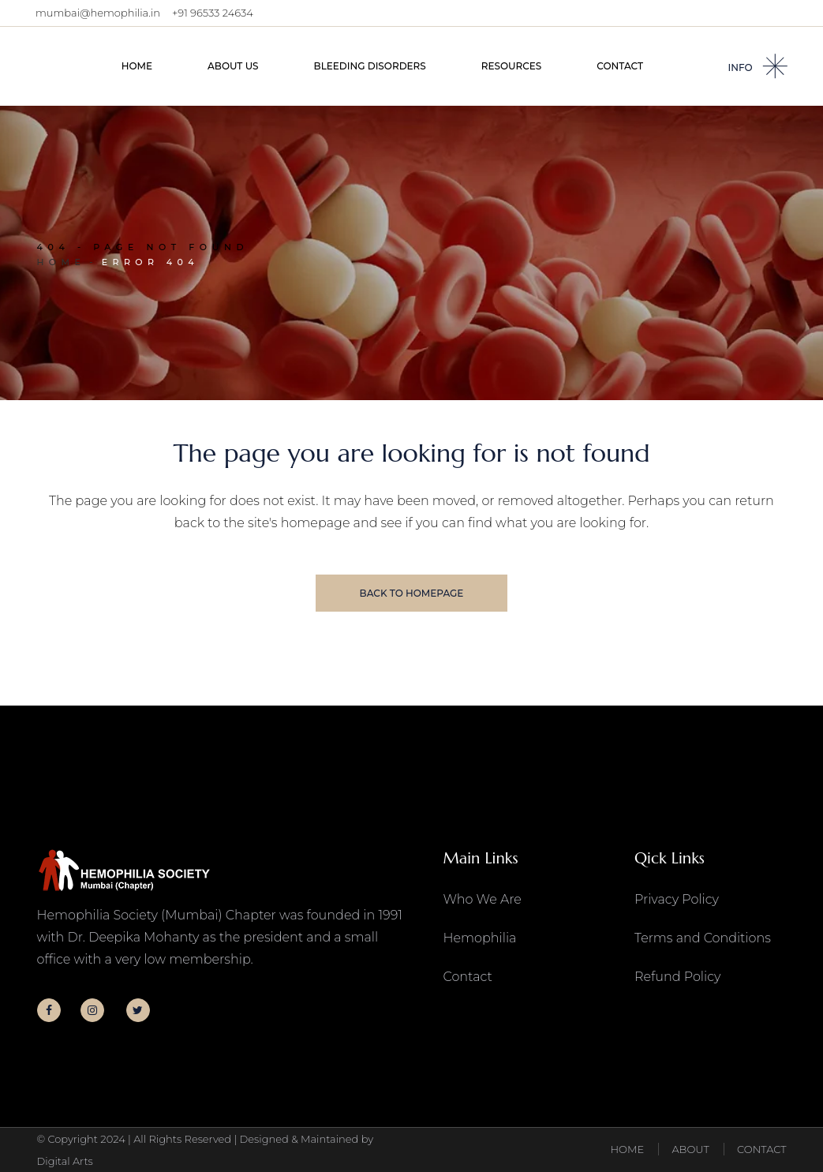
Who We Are (482, 899)
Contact (467, 976)
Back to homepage (412, 593)
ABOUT (690, 1149)
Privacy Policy (676, 899)
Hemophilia (480, 937)
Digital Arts (65, 1161)
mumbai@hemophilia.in (98, 12)
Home (61, 262)
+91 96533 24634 (212, 12)
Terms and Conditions (702, 937)
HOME (627, 1149)
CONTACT (761, 1149)
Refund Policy (677, 976)
